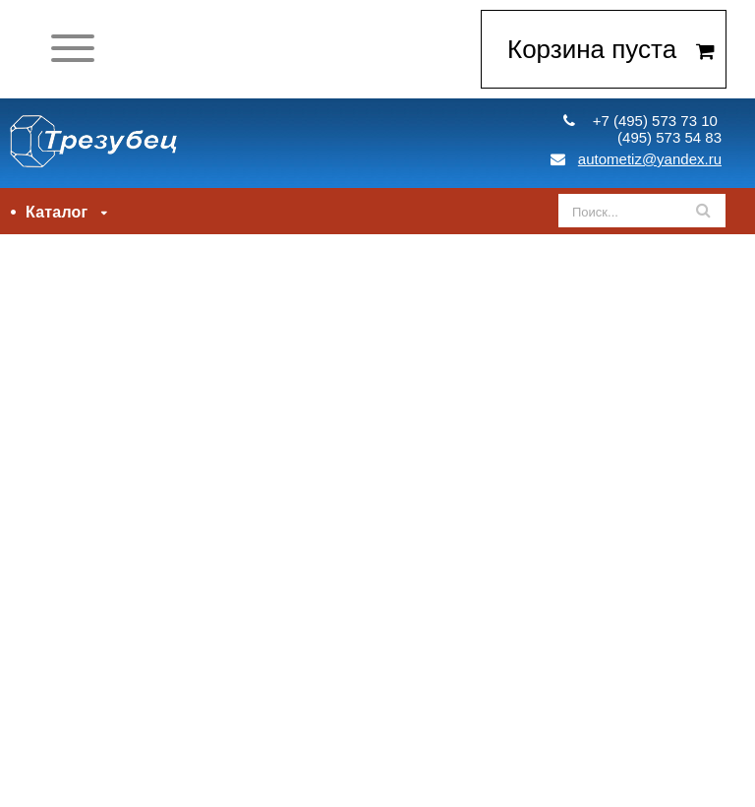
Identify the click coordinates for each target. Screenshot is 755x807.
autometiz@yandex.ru (636, 159)
